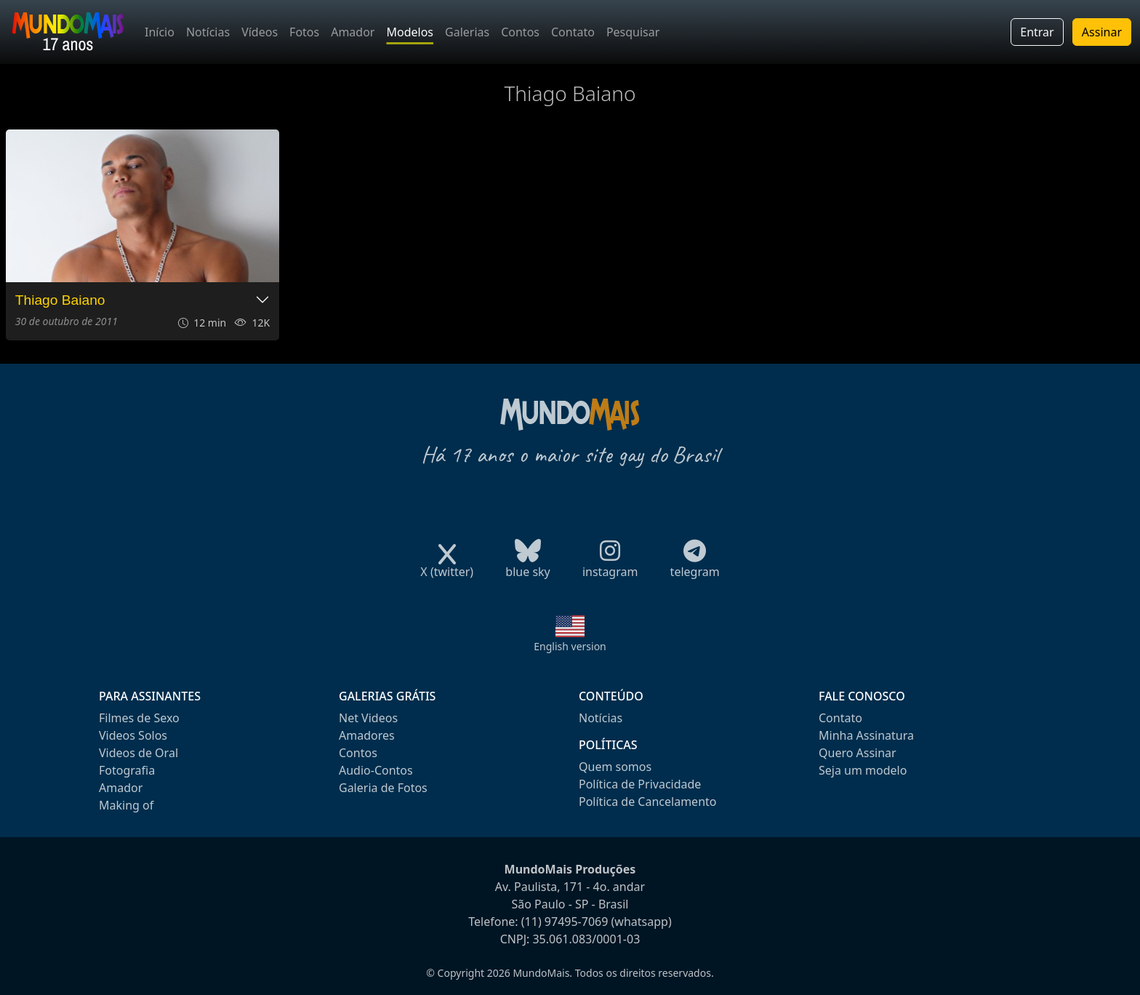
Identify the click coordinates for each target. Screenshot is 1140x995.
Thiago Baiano (60, 300)
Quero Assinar (857, 753)
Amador (352, 32)
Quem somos (615, 767)
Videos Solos (133, 735)
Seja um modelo (863, 770)
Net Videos (368, 718)
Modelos (409, 32)
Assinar (1102, 32)
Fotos (304, 32)
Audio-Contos (376, 770)
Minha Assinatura (866, 735)
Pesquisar (632, 32)
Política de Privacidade (640, 784)
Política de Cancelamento (647, 802)
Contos (520, 32)
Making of (126, 805)
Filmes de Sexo (139, 718)
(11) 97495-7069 (565, 922)
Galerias (467, 32)
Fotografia (127, 770)
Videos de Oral (138, 753)
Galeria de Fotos (383, 788)
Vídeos (259, 32)
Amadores (367, 735)
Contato (573, 32)
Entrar (1036, 32)
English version (570, 646)
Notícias (208, 32)
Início (159, 32)
